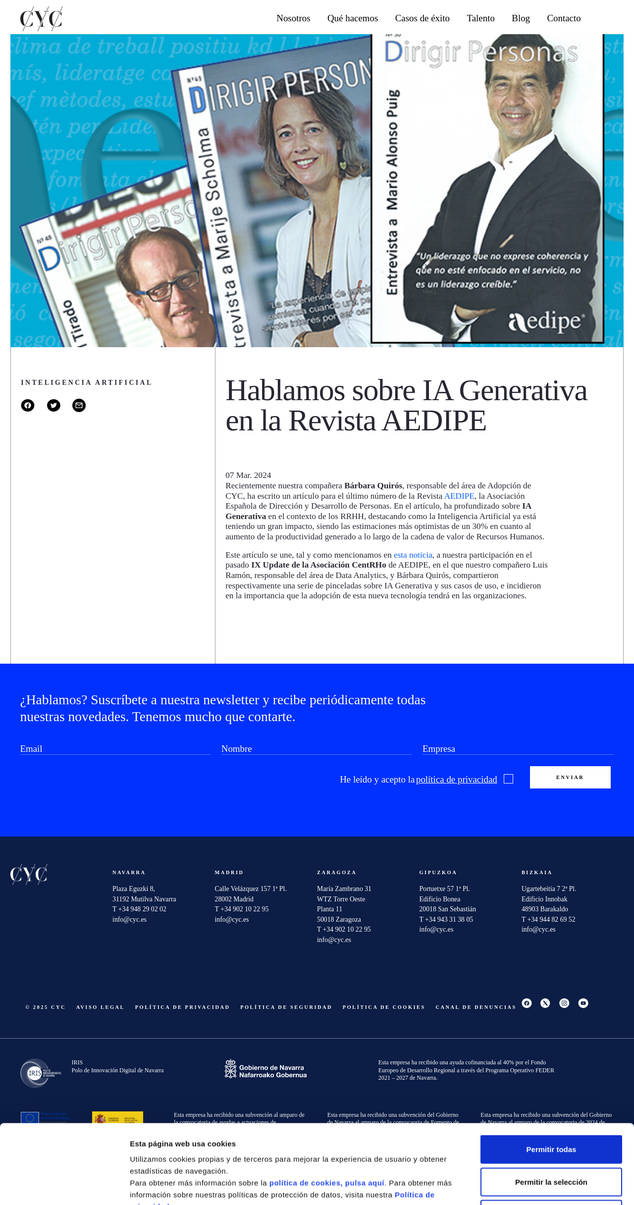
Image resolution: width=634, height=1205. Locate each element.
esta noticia (413, 555)
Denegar (551, 1140)
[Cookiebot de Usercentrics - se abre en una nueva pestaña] (64, 1185)
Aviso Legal (100, 1007)
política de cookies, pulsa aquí (326, 1108)
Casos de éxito (422, 18)
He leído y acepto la (426, 779)
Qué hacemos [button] (352, 18)
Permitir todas (552, 1075)
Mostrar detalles (532, 1185)
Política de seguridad (286, 1007)
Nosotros (293, 18)
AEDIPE (459, 496)
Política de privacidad (182, 1007)
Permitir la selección (551, 1107)
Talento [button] (480, 18)
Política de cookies (384, 1007)
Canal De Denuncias (476, 1007)
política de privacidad (456, 779)
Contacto (564, 18)
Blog (521, 18)
